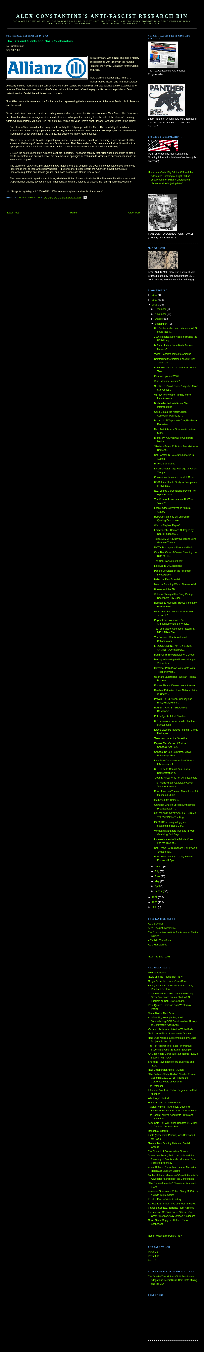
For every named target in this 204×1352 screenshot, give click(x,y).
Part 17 (152, 1260)
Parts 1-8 (153, 1251)
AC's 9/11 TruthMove (159, 940)
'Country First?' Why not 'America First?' (176, 777)
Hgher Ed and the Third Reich (164, 1102)
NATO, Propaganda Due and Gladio (173, 547)
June (158, 876)
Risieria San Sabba (164, 463)
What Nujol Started (158, 1098)
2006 (155, 902)
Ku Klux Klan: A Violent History (164, 1199)
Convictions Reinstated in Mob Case (174, 477)
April (157, 886)
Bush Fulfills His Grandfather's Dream (174, 654)
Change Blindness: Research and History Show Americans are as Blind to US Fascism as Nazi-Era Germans (170, 997)
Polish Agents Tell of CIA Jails (170, 716)
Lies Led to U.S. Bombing (168, 565)
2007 (155, 897)
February (160, 891)
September (161, 323)
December (161, 309)
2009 (155, 300)
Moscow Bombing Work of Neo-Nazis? (175, 584)
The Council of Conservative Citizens (168, 1151)
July (157, 871)
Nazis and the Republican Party (165, 976)
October (159, 318)
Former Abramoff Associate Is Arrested (175, 685)
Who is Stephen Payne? (167, 525)
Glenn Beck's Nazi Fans (161, 1013)
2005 (155, 907)
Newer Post (12, 212)
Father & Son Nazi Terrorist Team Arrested (171, 1207)
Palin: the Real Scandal (167, 579)
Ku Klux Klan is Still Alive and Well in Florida (172, 1203)
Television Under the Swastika (170, 738)
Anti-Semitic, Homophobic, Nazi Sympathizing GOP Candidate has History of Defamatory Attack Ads (172, 1021)
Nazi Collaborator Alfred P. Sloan (166, 1069)
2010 (155, 295)
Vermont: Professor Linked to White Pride (170, 1029)
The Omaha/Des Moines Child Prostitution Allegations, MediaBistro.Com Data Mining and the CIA (172, 1280)
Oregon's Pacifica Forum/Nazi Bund (167, 981)
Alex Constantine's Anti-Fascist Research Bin (102, 16)
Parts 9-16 (153, 1256)
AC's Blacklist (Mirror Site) (162, 928)
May (157, 881)
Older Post (134, 212)
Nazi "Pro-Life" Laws (159, 956)
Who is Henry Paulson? (167, 381)
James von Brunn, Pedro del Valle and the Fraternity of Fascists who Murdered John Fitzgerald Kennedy (172, 1159)
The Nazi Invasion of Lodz (168, 561)
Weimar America (157, 972)
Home (73, 212)
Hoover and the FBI (165, 589)
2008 (155, 304)
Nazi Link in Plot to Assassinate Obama (169, 1033)
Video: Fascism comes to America (172, 354)
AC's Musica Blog (157, 944)
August (159, 866)
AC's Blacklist (155, 923)
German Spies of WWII (166, 376)
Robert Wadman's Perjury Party (165, 1235)
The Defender (155, 1086)
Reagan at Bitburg (158, 1131)
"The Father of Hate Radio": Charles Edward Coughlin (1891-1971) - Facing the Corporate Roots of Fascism (172, 1078)
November (161, 314)
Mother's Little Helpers (166, 800)
